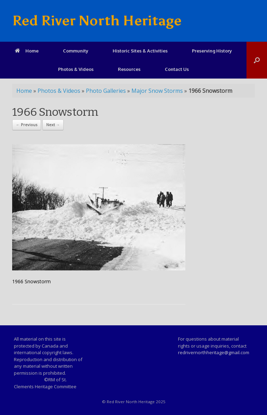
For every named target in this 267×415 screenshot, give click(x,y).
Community (75, 51)
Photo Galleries (106, 91)
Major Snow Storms (157, 91)
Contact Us (177, 69)
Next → (53, 124)
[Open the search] (256, 60)
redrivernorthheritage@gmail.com (213, 352)
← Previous (26, 124)
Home (27, 51)
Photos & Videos (76, 69)
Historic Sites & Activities (140, 51)
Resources (129, 69)
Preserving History (212, 51)
